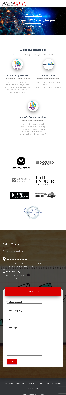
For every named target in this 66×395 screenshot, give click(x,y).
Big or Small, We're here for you (33, 20)
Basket (40, 383)
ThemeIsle (40, 394)
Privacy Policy (33, 389)
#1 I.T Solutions (33, 14)
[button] (32, 33)
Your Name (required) (24, 303)
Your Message (24, 341)
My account (20, 383)
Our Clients (9, 383)
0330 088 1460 (18, 276)
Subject (24, 321)
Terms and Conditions (53, 383)
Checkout (31, 383)
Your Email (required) (24, 312)
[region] (33, 21)
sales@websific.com (31, 276)
